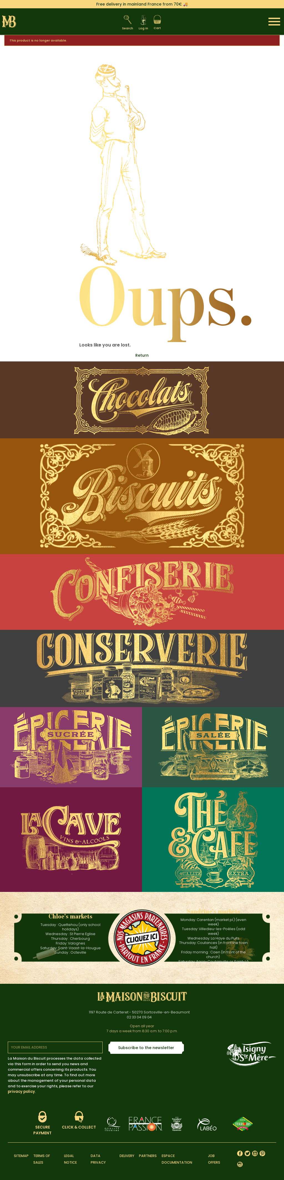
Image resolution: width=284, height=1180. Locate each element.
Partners (148, 1155)
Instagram (240, 1164)
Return (142, 355)
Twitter (247, 1153)
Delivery (127, 1155)
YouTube (255, 1153)
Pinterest (262, 1153)
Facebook (240, 1153)
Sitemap (21, 1155)
